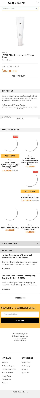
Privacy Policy (6, 376)
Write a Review (7, 60)
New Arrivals (26, 362)
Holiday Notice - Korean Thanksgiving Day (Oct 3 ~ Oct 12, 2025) (18, 277)
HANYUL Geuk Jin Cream (30, 198)
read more (6, 269)
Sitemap (4, 383)
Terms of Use (6, 379)
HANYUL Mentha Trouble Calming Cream (30, 228)
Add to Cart (10, 156)
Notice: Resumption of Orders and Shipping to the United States (17, 256)
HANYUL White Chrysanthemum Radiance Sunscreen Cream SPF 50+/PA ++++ (10, 165)
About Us (5, 362)
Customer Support (8, 366)
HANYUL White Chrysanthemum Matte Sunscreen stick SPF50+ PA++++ (30, 161)
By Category (26, 366)
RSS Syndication (7, 373)
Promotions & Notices (9, 369)
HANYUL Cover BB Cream (10, 227)
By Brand (25, 369)
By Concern (25, 373)
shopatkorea (20, 298)
